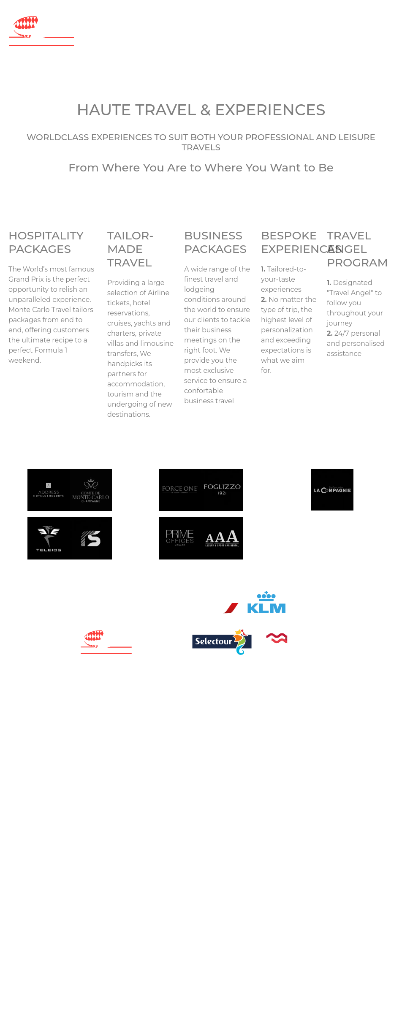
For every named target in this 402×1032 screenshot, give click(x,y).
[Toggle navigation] (201, 57)
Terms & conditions (273, 661)
